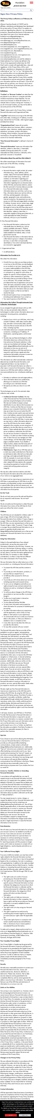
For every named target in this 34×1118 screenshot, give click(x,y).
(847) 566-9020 (20, 6)
